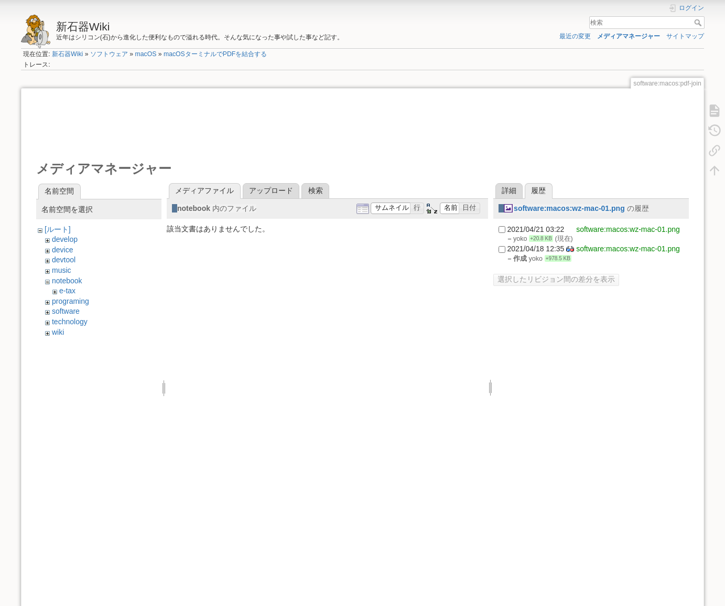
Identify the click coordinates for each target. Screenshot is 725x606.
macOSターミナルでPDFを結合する (215, 54)
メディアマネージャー (628, 36)
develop (65, 239)
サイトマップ (685, 36)
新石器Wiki (67, 54)
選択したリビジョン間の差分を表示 (556, 279)
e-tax (67, 290)
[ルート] (58, 229)
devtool (63, 260)
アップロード (271, 190)
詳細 (509, 190)
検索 (699, 22)
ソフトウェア (109, 54)
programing (70, 301)
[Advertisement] (227, 123)
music (61, 270)
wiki (58, 332)
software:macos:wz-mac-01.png (569, 208)
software (66, 311)
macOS (145, 54)
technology (70, 321)
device (62, 250)
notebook (67, 281)
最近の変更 (575, 36)
